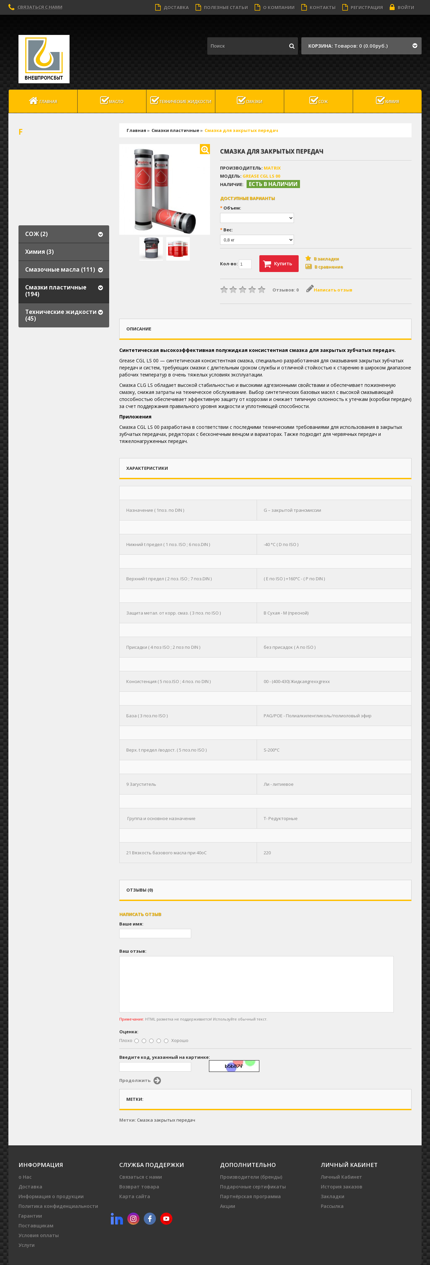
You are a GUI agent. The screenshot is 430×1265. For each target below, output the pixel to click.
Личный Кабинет (341, 1177)
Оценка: (128, 1032)
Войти (402, 7)
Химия (387, 101)
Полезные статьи (222, 7)
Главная (43, 101)
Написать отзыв (329, 290)
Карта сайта (134, 1196)
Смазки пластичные (175, 130)
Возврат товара (139, 1186)
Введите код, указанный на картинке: (164, 1057)
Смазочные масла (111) (60, 269)
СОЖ (318, 101)
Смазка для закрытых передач (241, 130)
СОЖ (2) (36, 234)
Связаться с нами (39, 7)
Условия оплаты (38, 1235)
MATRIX (272, 168)
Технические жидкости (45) (61, 315)
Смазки (249, 101)
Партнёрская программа (250, 1196)
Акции (227, 1206)
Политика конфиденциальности (58, 1206)
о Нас (25, 1177)
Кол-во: (236, 264)
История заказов (341, 1186)
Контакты (318, 7)
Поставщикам (35, 1225)
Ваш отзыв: (132, 951)
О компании (275, 7)
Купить (277, 264)
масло (112, 101)
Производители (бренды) (251, 1177)
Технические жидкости (180, 101)
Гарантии (30, 1216)
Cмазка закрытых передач (166, 1120)
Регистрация (362, 7)
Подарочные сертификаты (253, 1186)
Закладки (332, 1196)
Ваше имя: (131, 924)
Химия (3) (39, 252)
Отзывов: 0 (285, 290)
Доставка (172, 7)
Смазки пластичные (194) (55, 290)
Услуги (26, 1245)
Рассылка (332, 1206)
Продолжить (140, 1080)
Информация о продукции (51, 1196)
